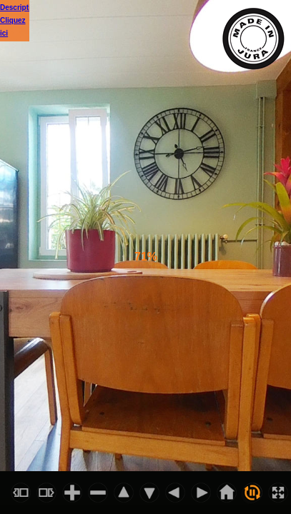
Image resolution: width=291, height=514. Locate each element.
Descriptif (16, 7)
